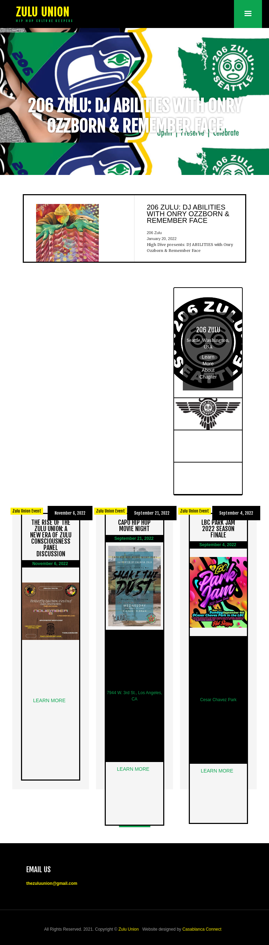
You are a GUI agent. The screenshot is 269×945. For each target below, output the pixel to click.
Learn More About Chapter (208, 367)
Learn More (50, 700)
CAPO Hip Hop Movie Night (134, 526)
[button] (248, 14)
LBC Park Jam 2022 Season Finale (218, 529)
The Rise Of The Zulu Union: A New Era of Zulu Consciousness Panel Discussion (50, 538)
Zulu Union (128, 929)
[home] (44, 14)
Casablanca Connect (201, 929)
